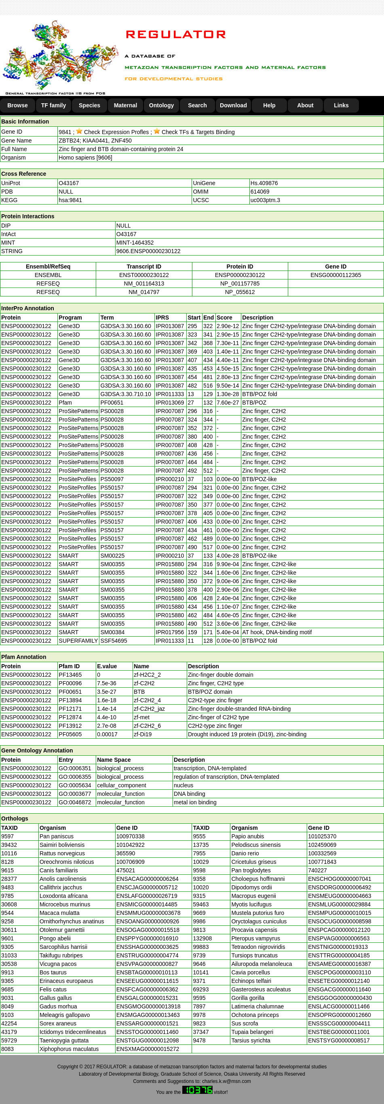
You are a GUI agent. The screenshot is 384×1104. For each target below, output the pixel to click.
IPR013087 (170, 326)
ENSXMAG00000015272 (147, 1049)
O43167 (69, 183)
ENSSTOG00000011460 (147, 1032)
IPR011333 (170, 394)
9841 (65, 132)
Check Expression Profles (112, 132)
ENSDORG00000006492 (339, 887)
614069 (260, 191)
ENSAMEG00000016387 (339, 964)
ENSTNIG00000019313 (338, 947)
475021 (125, 870)
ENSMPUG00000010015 (339, 913)
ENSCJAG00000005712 (147, 887)
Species (89, 105)
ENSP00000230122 (240, 275)
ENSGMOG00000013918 (148, 1006)
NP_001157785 (240, 283)
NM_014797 (144, 292)
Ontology (161, 105)
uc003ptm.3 (265, 200)
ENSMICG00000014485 (146, 904)
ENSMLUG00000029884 (339, 904)
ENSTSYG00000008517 (339, 1040)
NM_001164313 (144, 283)
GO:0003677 (75, 794)
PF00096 (70, 683)
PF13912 (70, 726)
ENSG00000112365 (335, 275)
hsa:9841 (70, 200)
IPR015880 (170, 564)
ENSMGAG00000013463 (148, 1015)
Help (269, 105)
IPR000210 (170, 479)
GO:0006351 (75, 768)
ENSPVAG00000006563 (338, 938)
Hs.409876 (264, 183)
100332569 (322, 853)
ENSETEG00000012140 (339, 981)
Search (197, 105)
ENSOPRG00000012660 (339, 1015)
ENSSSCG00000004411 (339, 1023)
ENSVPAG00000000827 (147, 964)
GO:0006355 (75, 777)
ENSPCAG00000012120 (339, 930)
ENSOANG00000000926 (147, 921)
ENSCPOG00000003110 (339, 972)
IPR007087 (170, 411)
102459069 (322, 845)
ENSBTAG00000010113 (147, 972)
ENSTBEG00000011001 (339, 1032)
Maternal (125, 105)
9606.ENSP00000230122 (148, 251)
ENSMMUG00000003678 (148, 913)
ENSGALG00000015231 (147, 998)
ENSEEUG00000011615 (147, 981)
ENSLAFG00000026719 (146, 896)
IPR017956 (170, 632)
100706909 (130, 862)
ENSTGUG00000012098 (147, 1040)
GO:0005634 (75, 785)
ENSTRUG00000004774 (147, 955)
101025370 (322, 836)
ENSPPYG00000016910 (147, 938)
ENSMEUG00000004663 (339, 896)
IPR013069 (170, 402)
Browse (17, 105)
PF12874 (70, 717)
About (305, 105)
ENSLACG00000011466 (339, 1006)
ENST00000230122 (144, 275)
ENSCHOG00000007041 (339, 879)
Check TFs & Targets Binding (194, 132)
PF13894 (70, 700)
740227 (317, 870)
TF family (53, 105)
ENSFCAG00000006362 (147, 989)
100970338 (130, 836)
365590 (125, 853)
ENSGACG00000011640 (339, 989)
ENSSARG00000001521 (147, 1023)
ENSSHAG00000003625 (147, 947)
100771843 (322, 862)
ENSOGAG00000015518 (147, 930)
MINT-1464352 (135, 242)
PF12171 (70, 708)
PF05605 (70, 734)
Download (233, 105)
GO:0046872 (75, 802)
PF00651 (70, 691)
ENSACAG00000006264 (147, 879)
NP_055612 (240, 292)
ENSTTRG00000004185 (339, 955)
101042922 (130, 845)
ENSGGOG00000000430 (340, 998)
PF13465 (70, 674)
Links (341, 105)
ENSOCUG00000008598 (339, 921)
